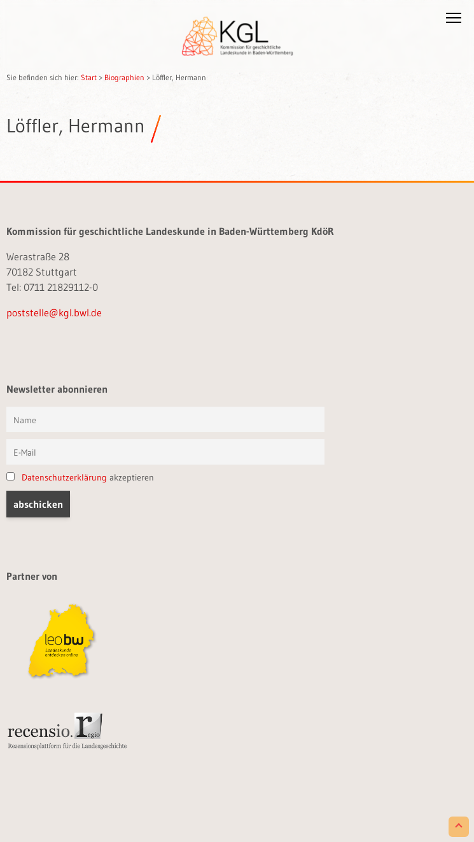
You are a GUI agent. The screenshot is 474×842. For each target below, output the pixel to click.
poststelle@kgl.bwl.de (54, 312)
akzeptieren (80, 477)
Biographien (124, 77)
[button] (453, 20)
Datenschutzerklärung (64, 477)
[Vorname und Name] (165, 419)
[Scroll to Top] (459, 827)
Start (89, 77)
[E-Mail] (165, 452)
